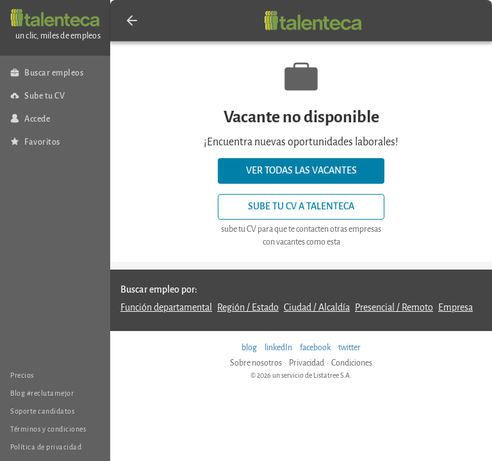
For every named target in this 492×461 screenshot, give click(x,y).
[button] (132, 20)
